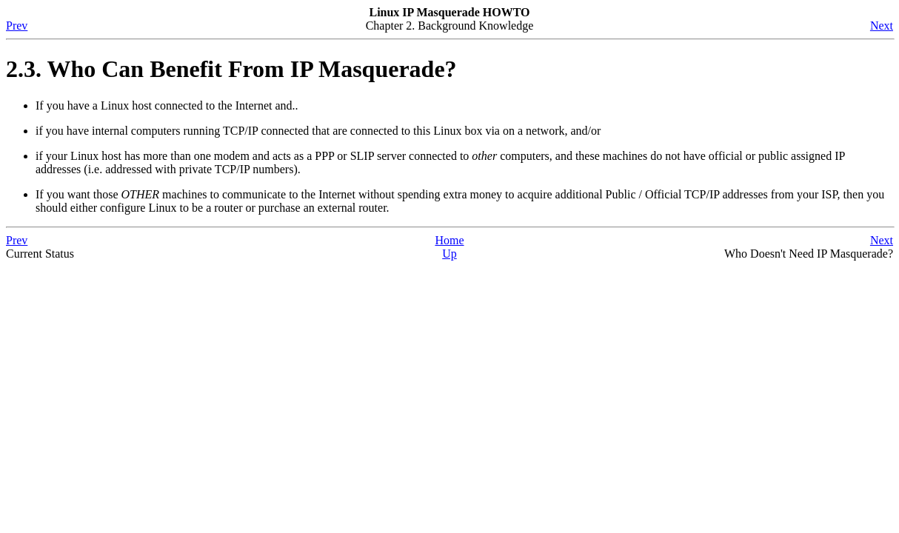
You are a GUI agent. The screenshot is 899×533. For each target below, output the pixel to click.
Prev (16, 25)
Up (449, 253)
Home (449, 240)
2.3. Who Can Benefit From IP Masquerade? (231, 69)
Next (881, 25)
